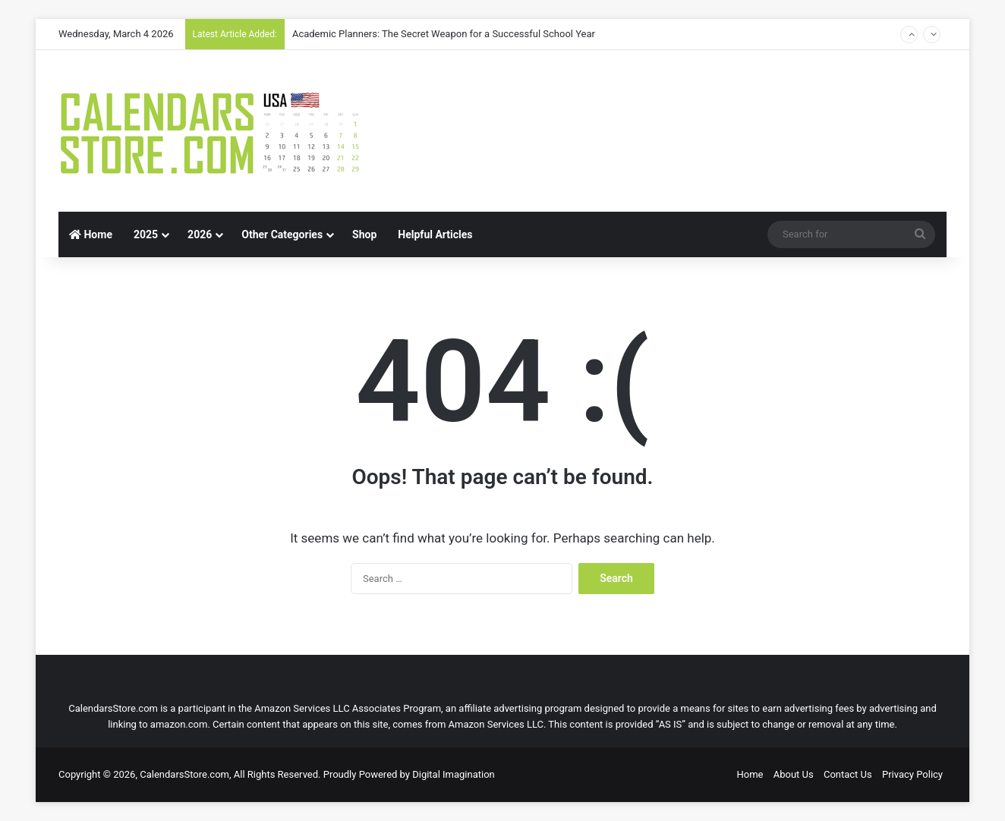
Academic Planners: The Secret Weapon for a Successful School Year (443, 33)
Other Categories (282, 234)
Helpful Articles (435, 234)
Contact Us (848, 774)
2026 (199, 234)
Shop (364, 234)
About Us (793, 774)
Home (90, 234)
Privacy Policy (912, 774)
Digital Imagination (453, 774)
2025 (146, 234)
